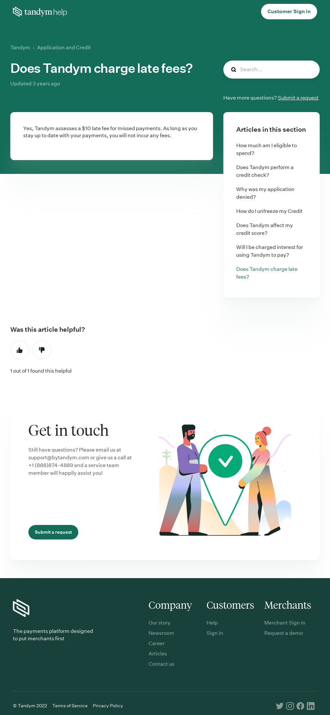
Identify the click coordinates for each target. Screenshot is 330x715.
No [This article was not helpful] (42, 350)
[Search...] (271, 70)
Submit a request (298, 98)
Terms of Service (70, 706)
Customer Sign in (289, 11)
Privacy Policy (108, 706)
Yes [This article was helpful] (19, 350)
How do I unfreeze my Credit (269, 211)
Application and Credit (64, 47)
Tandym (20, 47)
